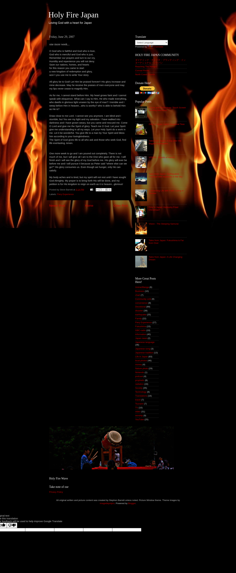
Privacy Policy (56, 492)
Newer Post (57, 205)
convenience (141, 303)
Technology (140, 392)
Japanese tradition (144, 352)
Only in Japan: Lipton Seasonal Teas (167, 124)
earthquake (140, 314)
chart (137, 295)
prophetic (139, 380)
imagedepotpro (107, 503)
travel (138, 400)
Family (138, 318)
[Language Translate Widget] (151, 42)
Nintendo (139, 372)
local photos (141, 360)
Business (139, 291)
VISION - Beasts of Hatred (162, 157)
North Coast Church (145, 74)
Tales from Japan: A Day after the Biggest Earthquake (165, 142)
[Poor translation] (12, 525)
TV (136, 407)
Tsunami (139, 403)
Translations (141, 396)
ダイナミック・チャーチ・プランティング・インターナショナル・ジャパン (160, 61)
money (138, 364)
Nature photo (141, 368)
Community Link (143, 299)
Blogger (132, 503)
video (137, 411)
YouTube (139, 419)
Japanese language (145, 342)
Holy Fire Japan (73, 14)
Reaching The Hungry (146, 66)
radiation (139, 384)
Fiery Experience (65, 194)
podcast (139, 376)
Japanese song (142, 348)
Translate (155, 46)
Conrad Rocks (142, 70)
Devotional (140, 306)
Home (89, 205)
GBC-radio (140, 330)
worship (139, 415)
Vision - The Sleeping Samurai (163, 224)
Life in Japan (141, 356)
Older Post (120, 205)
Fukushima (140, 326)
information (140, 334)
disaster (139, 310)
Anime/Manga (142, 287)
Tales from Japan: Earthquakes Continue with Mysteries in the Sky (165, 175)
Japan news (141, 338)
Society (138, 388)
